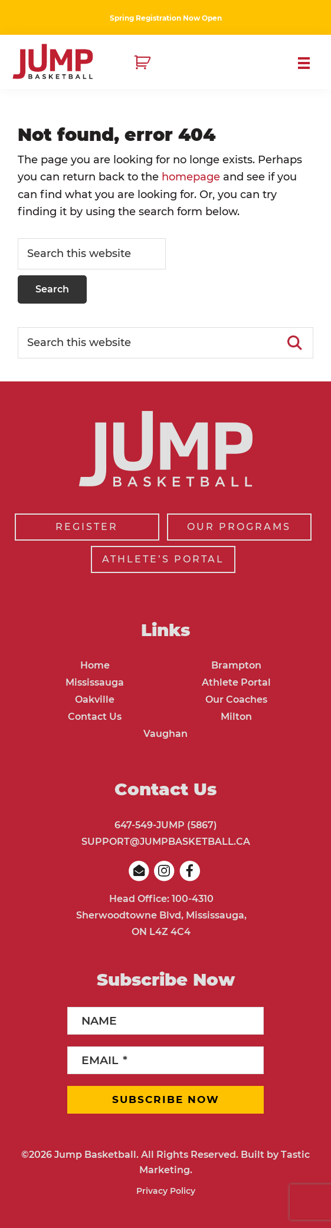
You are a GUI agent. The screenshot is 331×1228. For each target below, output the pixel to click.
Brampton (236, 665)
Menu (308, 63)
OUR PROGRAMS (239, 526)
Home (95, 665)
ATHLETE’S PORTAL (163, 559)
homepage (191, 176)
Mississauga (94, 682)
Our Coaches (236, 699)
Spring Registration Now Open (166, 18)
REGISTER (86, 526)
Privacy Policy (165, 1191)
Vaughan (165, 733)
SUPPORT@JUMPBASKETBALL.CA (165, 841)
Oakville (94, 699)
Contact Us (95, 716)
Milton (236, 716)
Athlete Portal (236, 682)
